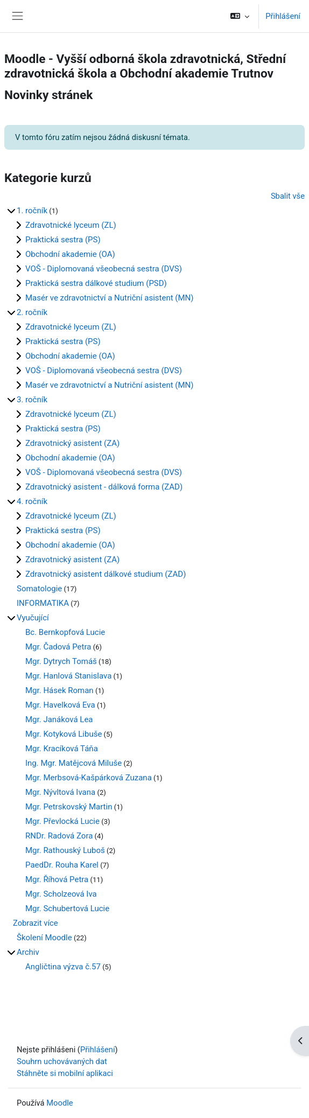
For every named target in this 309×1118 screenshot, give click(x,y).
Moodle (59, 1103)
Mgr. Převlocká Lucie (62, 821)
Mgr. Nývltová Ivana (60, 792)
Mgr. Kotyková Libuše (63, 734)
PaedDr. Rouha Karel (62, 865)
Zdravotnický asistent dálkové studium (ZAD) (105, 574)
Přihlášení (282, 16)
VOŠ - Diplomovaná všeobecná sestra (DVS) (103, 269)
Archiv (28, 952)
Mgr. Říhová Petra (56, 879)
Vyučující (33, 618)
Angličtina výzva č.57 (63, 967)
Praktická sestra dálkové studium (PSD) (96, 283)
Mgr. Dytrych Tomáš (61, 661)
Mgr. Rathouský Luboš (65, 850)
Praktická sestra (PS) (63, 239)
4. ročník (32, 501)
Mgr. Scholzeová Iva (61, 894)
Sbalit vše (288, 196)
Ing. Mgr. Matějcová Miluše (73, 763)
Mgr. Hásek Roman (59, 690)
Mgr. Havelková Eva (60, 705)
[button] (239, 16)
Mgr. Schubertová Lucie (67, 908)
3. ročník (32, 399)
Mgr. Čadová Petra (58, 647)
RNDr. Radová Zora (59, 836)
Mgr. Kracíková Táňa (61, 748)
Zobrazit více (35, 923)
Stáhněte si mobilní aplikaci (65, 1073)
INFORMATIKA (43, 603)
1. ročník (32, 210)
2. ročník (32, 312)
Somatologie (39, 588)
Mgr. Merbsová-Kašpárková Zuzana (88, 777)
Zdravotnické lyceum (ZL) (70, 225)
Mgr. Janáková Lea (59, 719)
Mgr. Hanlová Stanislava (68, 676)
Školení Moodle (44, 937)
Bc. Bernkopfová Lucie (65, 632)
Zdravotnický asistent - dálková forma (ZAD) (103, 487)
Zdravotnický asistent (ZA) (72, 443)
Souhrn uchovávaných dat (62, 1061)
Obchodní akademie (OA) (70, 254)
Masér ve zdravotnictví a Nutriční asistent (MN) (109, 298)
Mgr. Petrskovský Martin (68, 807)
